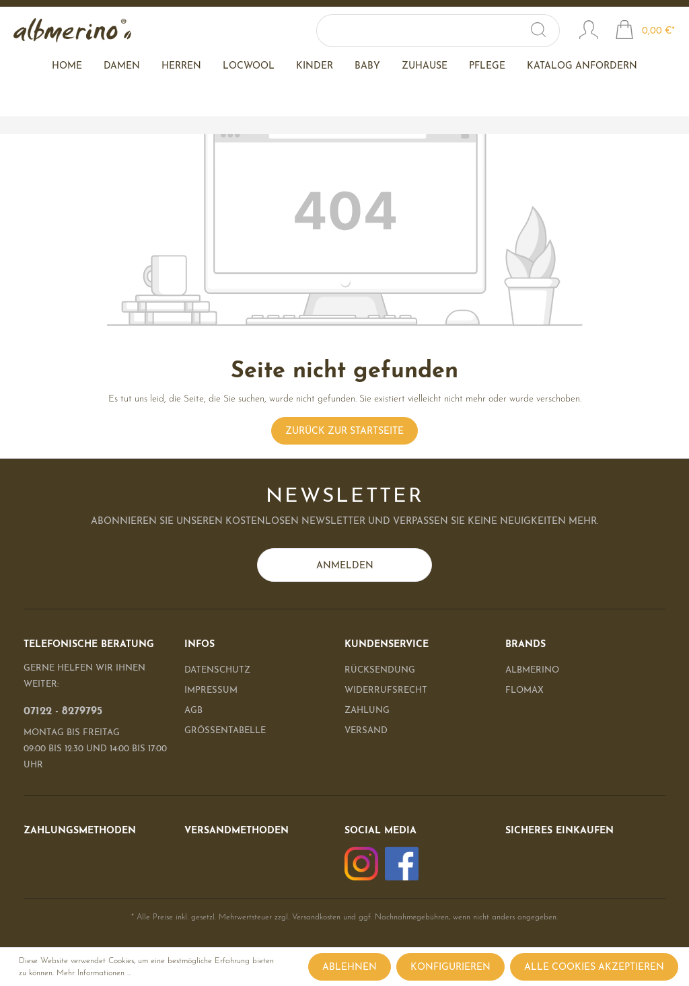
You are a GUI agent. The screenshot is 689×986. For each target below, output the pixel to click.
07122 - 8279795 (63, 711)
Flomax (524, 690)
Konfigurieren (450, 967)
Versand (366, 730)
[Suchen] (546, 30)
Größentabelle (225, 730)
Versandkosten (316, 917)
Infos (199, 645)
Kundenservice (386, 645)
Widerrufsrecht (385, 690)
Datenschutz (217, 670)
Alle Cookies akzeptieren (594, 967)
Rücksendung (379, 670)
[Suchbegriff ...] (437, 30)
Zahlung (367, 710)
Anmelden (344, 566)
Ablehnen (349, 967)
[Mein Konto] (588, 31)
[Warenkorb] (645, 31)
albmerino (532, 670)
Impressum (211, 690)
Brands (525, 645)
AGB (193, 710)
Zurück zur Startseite (344, 431)
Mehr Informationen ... (94, 973)
